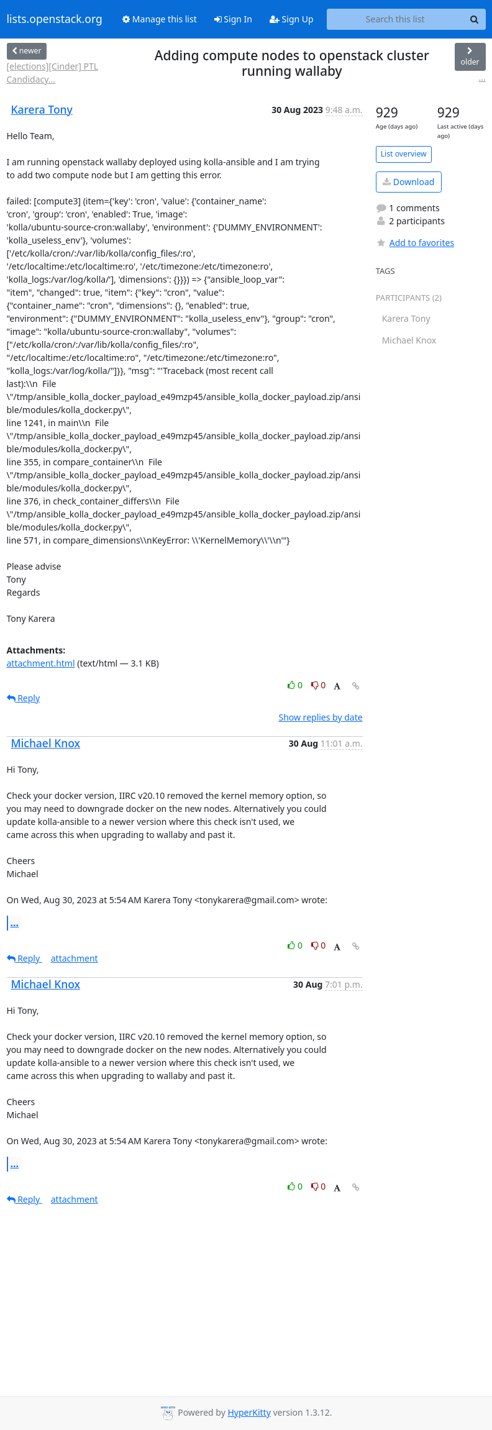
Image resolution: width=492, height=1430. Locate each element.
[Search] (474, 19)
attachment (74, 958)
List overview (404, 153)
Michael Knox (46, 742)
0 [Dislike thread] (318, 685)
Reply (23, 698)
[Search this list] (395, 19)
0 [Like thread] (296, 685)
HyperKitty (248, 1412)
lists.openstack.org (54, 19)
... (481, 77)
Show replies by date (320, 717)
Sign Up (292, 19)
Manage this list (159, 19)
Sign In (233, 19)
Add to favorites (415, 242)
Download (408, 182)
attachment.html (41, 663)
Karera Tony (42, 109)
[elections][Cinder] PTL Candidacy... (53, 72)
